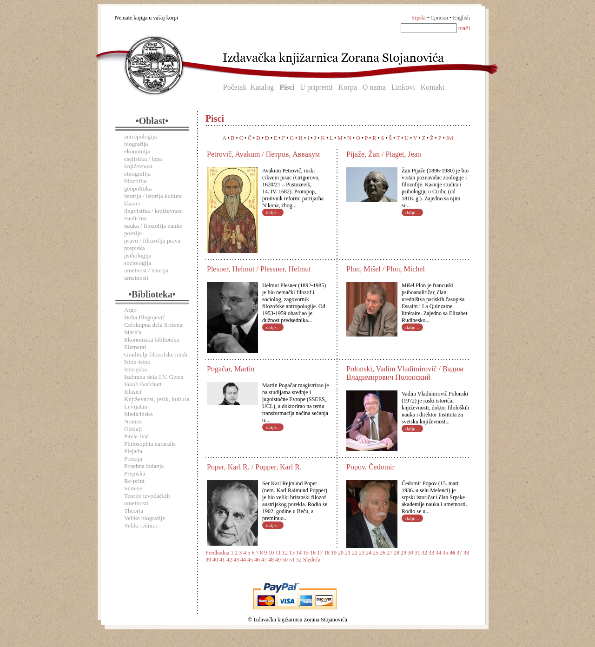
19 (334, 552)
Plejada (133, 451)
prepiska (134, 247)
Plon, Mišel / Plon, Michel (385, 269)
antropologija (140, 136)
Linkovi (403, 87)
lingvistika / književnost (153, 210)
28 (396, 552)
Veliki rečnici (140, 525)
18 (327, 552)
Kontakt (433, 87)
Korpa (347, 87)
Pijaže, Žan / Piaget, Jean (383, 154)
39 (208, 559)
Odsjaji (133, 428)
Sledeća (311, 559)
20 (341, 552)
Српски (439, 17)
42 (229, 559)
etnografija (137, 173)
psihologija (138, 255)
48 (271, 559)
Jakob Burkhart (143, 384)
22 (354, 552)
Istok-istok (137, 361)
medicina (135, 218)
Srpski (418, 17)
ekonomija (137, 151)
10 (271, 552)
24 (368, 552)
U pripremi (316, 87)
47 (264, 559)
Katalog (262, 87)
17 (320, 552)
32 (424, 552)
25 (375, 552)
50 (285, 559)
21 (347, 552)
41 (222, 559)
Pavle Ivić (136, 436)
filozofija (135, 181)
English (461, 17)
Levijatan (135, 406)
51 (292, 559)
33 (431, 552)
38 (466, 552)
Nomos (133, 421)
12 (285, 552)
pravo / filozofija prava (152, 240)
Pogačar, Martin (230, 369)
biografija (136, 143)
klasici (132, 203)
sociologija (137, 262)
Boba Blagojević (144, 317)
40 (215, 559)
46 (257, 559)
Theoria (133, 510)
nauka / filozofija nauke (153, 225)
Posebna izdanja (144, 465)
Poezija (133, 458)
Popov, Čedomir (370, 467)
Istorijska (135, 369)
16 (313, 552)
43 (236, 559)
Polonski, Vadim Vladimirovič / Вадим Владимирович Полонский (404, 373)
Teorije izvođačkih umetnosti (147, 499)
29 (403, 552)
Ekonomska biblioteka (151, 339)
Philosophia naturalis (150, 443)
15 (306, 552)
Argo (130, 309)
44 (243, 559)
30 (410, 552)
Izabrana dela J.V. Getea (154, 376)
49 (278, 559)
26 (382, 552)
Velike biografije (144, 518)
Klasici (132, 391)
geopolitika (138, 188)
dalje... (273, 212)
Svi (450, 138)
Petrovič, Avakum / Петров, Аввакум (263, 154)
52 (299, 559)
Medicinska (138, 413)
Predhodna (217, 552)
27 (389, 552)
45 (250, 559)
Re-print (134, 480)
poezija (133, 233)
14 (299, 552)
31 (417, 552)
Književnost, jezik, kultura (156, 399)
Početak (235, 87)
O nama (374, 87)
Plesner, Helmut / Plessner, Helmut (259, 269)
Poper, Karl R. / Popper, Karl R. (254, 467)
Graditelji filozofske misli (155, 354)
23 (361, 552)
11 (278, 552)
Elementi (135, 346)
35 (445, 552)
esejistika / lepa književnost (143, 162)
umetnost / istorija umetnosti (146, 274)
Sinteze (133, 488)
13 (292, 552)
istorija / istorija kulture (153, 195)
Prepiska (134, 473)
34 (438, 552)
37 (459, 552)
